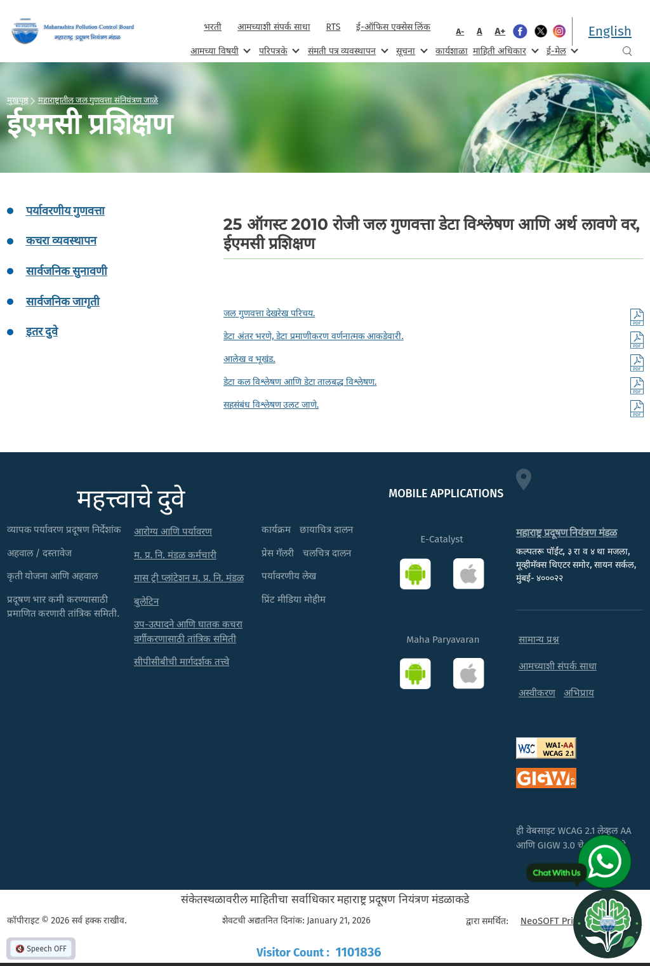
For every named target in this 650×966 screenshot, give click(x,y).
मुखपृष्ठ (18, 100)
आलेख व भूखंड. (249, 359)
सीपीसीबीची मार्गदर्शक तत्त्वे (181, 661)
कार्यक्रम (276, 529)
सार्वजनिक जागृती (63, 302)
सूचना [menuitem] (410, 50)
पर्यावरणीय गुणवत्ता (65, 211)
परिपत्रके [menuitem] (278, 50)
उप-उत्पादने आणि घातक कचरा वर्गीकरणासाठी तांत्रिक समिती (188, 632)
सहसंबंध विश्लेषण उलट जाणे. (271, 404)
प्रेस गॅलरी (278, 553)
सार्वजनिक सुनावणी (66, 271)
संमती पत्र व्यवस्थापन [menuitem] (346, 50)
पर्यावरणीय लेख (289, 576)
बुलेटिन (146, 601)
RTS (333, 27)
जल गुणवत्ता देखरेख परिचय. (269, 313)
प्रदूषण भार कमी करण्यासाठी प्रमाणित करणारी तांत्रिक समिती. (63, 607)
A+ (500, 31)
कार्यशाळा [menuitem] (451, 51)
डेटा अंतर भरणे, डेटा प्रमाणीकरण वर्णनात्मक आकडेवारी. (313, 336)
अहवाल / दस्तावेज (39, 553)
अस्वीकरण (537, 693)
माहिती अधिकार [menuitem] (504, 50)
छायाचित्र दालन (326, 529)
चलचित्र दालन (327, 553)
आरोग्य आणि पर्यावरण (173, 531)
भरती (213, 27)
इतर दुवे (42, 332)
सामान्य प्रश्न (539, 639)
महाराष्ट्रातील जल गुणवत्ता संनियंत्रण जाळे (98, 100)
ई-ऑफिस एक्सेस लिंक (393, 27)
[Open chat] (607, 923)
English (610, 31)
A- (460, 31)
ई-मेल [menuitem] (561, 50)
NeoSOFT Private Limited (574, 921)
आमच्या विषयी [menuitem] (219, 50)
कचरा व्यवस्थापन (61, 241)
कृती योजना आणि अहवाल (52, 576)
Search (627, 51)
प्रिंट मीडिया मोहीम (294, 599)
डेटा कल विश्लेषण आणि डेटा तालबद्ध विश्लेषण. (300, 382)
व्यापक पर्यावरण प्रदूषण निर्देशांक (64, 529)
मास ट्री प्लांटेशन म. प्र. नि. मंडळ (189, 578)
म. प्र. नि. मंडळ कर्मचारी (175, 555)
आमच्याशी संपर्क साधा (273, 27)
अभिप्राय (579, 693)
